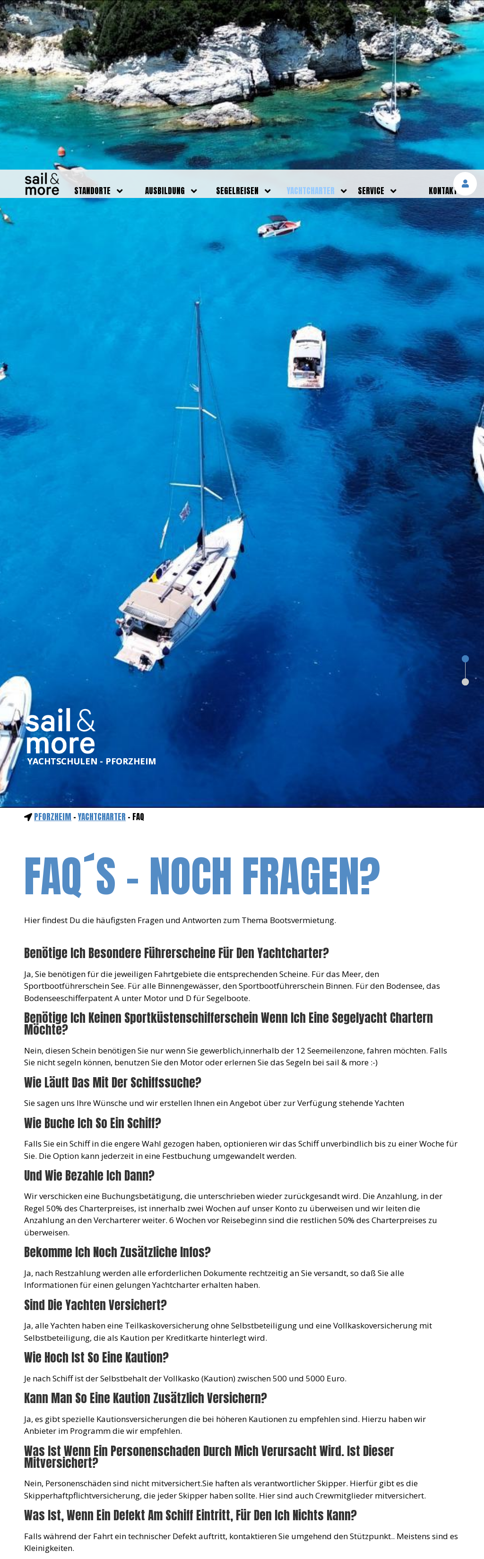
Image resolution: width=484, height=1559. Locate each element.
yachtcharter (311, 21)
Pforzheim (52, 647)
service (371, 21)
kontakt (443, 21)
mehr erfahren (375, 1526)
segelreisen (237, 21)
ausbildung (165, 21)
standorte (92, 21)
